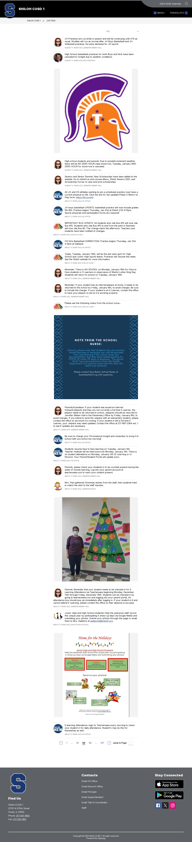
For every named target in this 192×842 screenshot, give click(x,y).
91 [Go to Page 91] (77, 743)
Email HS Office (89, 781)
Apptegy (102, 838)
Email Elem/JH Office (92, 786)
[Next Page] (109, 742)
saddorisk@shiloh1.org (101, 621)
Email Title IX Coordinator (94, 802)
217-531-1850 (23, 815)
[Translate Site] (178, 13)
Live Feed (51, 20)
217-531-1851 (19, 819)
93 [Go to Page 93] (90, 743)
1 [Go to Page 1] (66, 743)
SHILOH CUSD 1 (34, 20)
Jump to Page (120, 743)
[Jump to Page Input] (130, 742)
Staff (84, 807)
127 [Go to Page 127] (102, 743)
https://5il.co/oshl (84, 197)
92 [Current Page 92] (83, 743)
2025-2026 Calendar (170, 3)
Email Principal (89, 791)
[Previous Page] (61, 742)
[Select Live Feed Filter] (122, 31)
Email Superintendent (92, 797)
